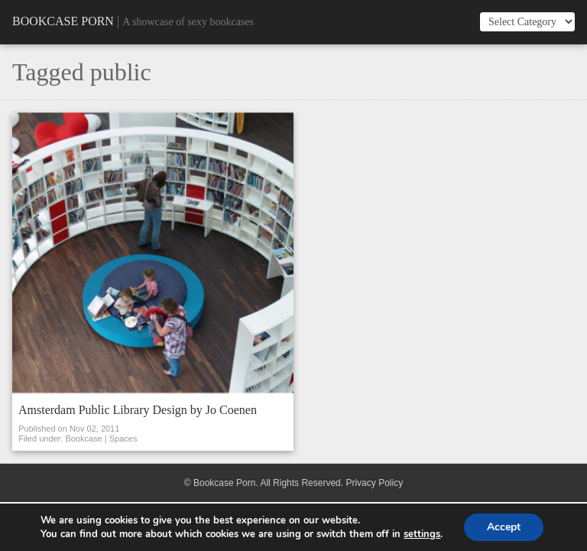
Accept (504, 527)
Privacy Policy (374, 483)
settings (422, 534)
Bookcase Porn (63, 21)
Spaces (123, 438)
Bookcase (83, 438)
